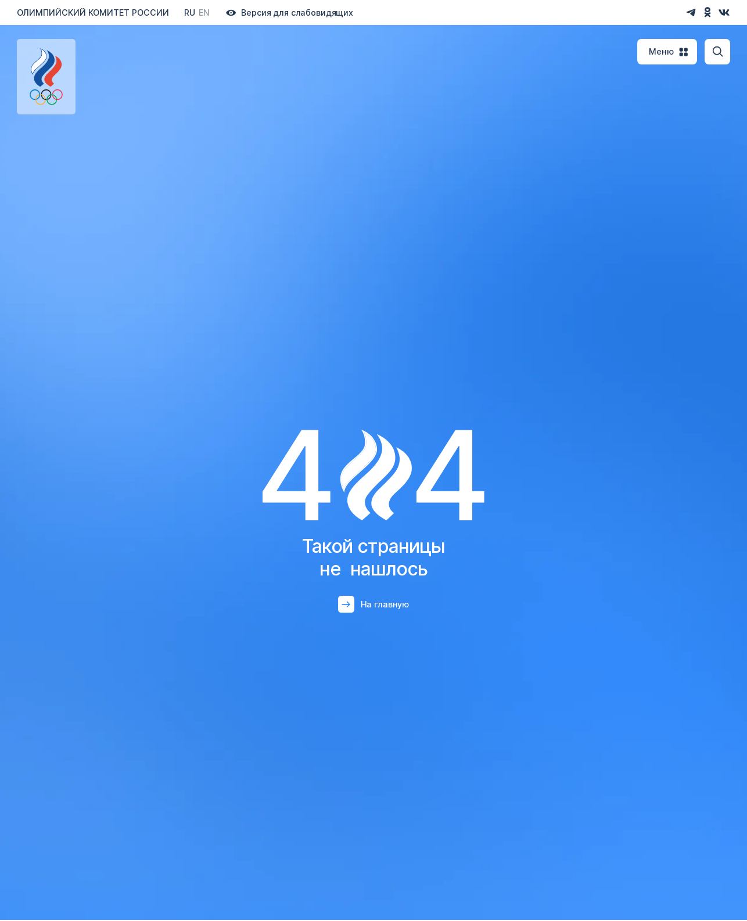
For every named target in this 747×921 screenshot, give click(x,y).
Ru (189, 12)
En (204, 12)
